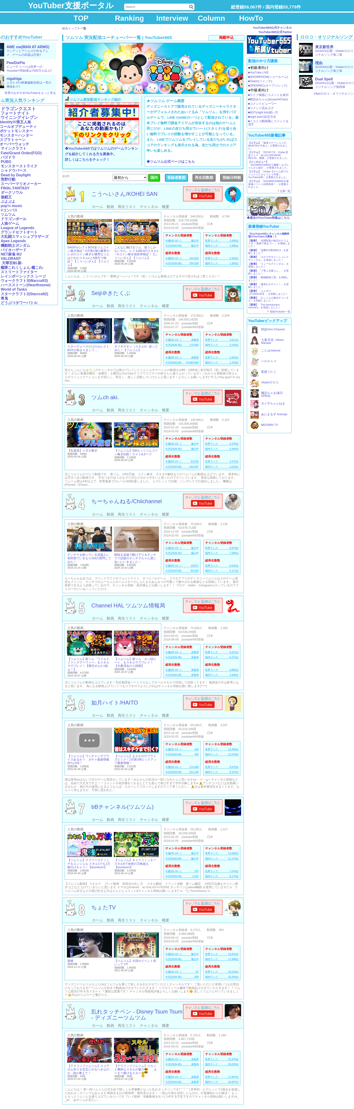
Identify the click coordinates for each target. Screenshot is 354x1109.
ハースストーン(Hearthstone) (25, 285)
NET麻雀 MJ (11, 254)
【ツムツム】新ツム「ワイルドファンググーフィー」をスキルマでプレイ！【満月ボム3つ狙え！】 (88, 664)
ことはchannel (270, 350)
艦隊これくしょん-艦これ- (22, 268)
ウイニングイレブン (19, 117)
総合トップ (69, 28)
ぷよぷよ (8, 201)
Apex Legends (13, 241)
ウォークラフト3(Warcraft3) (24, 281)
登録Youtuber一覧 (280, 311)
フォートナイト (14, 113)
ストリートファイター (19, 272)
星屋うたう (268, 371)
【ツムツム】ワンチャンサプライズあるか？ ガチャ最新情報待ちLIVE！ (88, 759)
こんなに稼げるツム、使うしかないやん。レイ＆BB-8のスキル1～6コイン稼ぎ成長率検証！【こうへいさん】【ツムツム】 (136, 253)
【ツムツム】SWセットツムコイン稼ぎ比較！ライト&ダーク (136, 452)
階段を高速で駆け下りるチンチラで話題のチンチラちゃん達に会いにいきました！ (135, 558)
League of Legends (17, 228)
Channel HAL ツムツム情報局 (128, 605)
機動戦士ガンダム (15, 245)
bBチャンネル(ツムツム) (122, 807)
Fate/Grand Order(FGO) (21, 153)
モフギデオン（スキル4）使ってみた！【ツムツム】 (136, 348)
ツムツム (8, 214)
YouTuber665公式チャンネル (272, 27)
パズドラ (8, 157)
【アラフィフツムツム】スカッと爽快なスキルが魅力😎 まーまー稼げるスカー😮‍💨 (135, 1069)
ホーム (97, 207)
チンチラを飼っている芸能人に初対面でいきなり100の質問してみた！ (89, 558)
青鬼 (4, 298)
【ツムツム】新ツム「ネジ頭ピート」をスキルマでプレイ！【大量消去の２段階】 (135, 662)
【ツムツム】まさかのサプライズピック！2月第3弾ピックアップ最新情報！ (135, 759)
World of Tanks (14, 289)
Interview (172, 18)
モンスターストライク (19, 166)
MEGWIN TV (269, 425)
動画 (110, 207)
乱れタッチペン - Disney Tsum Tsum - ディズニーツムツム (136, 1014)
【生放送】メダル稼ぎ (82, 450)
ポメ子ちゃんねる (273, 403)
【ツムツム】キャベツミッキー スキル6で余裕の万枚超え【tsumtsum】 (135, 863)
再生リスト (127, 207)
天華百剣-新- (12, 263)
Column (211, 18)
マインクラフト (13, 148)
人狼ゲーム (10, 223)
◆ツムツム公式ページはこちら (171, 161)
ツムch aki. (105, 397)
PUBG (6, 162)
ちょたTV (103, 907)
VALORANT (11, 259)
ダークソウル (12, 192)
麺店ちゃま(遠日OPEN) (272, 394)
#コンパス (9, 210)
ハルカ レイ (269, 361)
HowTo (251, 18)
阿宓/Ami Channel (273, 329)
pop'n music (11, 206)
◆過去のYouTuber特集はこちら (268, 217)
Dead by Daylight (16, 175)
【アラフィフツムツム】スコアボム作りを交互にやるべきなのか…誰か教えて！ (88, 1069)
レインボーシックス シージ (23, 276)
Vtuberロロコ (270, 382)
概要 (165, 207)
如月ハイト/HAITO (114, 702)
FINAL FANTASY (15, 188)
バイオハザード (13, 250)
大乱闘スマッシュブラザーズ (25, 237)
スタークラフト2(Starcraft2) (24, 294)
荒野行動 (8, 179)
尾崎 (70, 961)
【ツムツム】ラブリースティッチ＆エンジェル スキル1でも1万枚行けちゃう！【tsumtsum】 (88, 863)
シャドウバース (13, 170)
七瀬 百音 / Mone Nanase (272, 341)
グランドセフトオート (19, 232)
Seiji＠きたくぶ (110, 293)
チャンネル (149, 207)
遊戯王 (6, 197)
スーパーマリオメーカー (21, 184)
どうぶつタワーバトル (19, 303)
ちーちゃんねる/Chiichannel (126, 501)
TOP (81, 18)
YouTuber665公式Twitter (275, 32)
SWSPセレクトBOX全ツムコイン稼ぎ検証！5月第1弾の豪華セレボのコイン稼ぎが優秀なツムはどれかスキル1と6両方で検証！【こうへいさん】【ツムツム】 (88, 256)
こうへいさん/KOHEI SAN (124, 194)
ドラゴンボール (13, 219)
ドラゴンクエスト (18, 108)
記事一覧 (285, 191)
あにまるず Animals (274, 414)
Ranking (129, 18)
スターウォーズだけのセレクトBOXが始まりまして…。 (88, 348)
